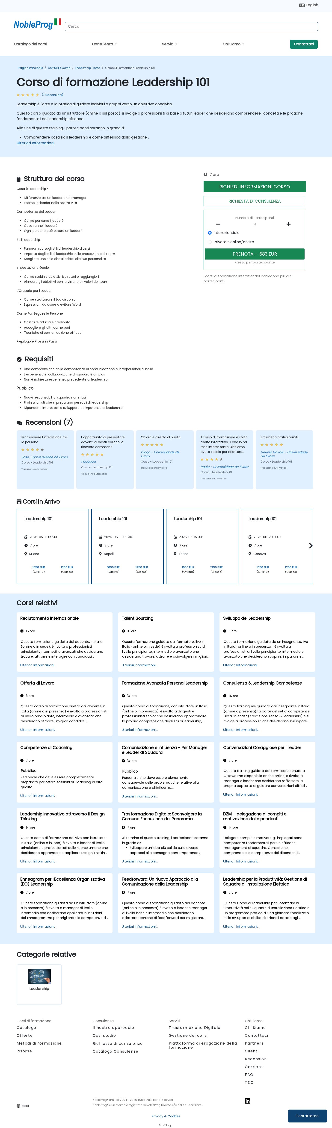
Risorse (24, 1051)
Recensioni (256, 1059)
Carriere (254, 1066)
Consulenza (103, 44)
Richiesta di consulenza (118, 1044)
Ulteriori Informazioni (35, 143)
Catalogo (26, 1027)
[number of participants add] (290, 224)
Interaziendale (226, 232)
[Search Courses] (191, 26)
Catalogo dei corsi (30, 44)
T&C (249, 1082)
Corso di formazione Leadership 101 (130, 68)
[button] (310, 546)
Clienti (252, 1051)
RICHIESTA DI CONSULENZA (254, 201)
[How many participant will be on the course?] (255, 224)
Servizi (168, 44)
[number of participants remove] (219, 224)
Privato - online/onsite (233, 242)
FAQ (249, 1074)
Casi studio (104, 1035)
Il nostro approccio (113, 1027)
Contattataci (307, 1116)
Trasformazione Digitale (195, 1027)
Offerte (25, 1035)
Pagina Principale (30, 68)
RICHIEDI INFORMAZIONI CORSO (254, 186)
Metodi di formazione (39, 1043)
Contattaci (304, 44)
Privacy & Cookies (166, 1116)
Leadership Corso (87, 68)
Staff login (166, 1125)
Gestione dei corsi (188, 1035)
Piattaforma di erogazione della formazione (203, 1045)
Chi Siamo (232, 44)
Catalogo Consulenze (115, 1051)
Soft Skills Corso (59, 68)
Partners (254, 1043)
